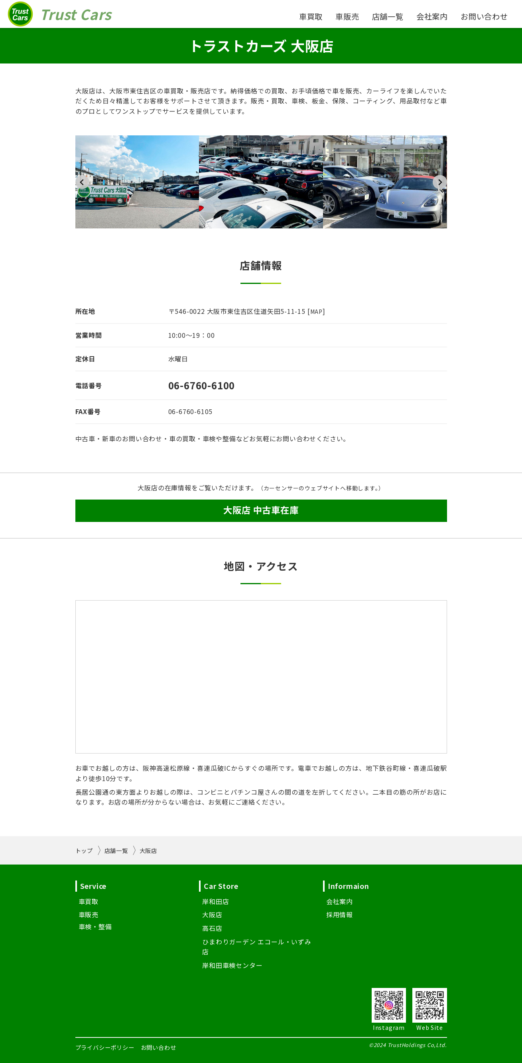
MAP (316, 311)
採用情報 (339, 914)
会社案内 (432, 16)
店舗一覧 (388, 16)
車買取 (311, 16)
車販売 (347, 16)
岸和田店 (215, 901)
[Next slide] (440, 182)
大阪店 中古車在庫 (260, 509)
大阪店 (212, 914)
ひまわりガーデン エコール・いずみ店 (256, 947)
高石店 (212, 928)
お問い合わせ (484, 16)
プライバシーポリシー (104, 1047)
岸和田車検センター (232, 965)
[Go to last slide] (82, 182)
